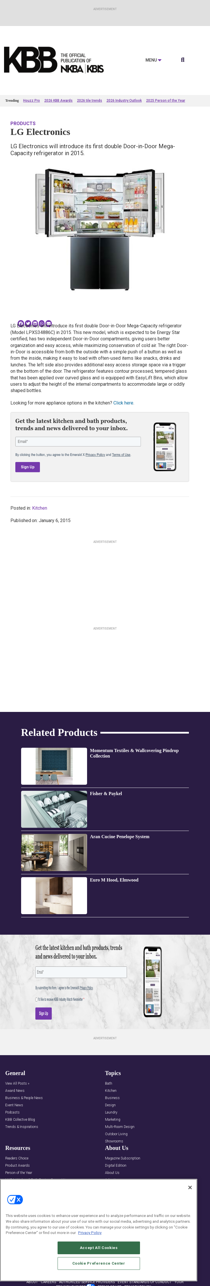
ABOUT (32, 1282)
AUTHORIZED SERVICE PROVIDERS (87, 1282)
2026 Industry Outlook (124, 101)
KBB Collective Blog (20, 1120)
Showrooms (114, 1141)
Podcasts (12, 1112)
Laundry (111, 1112)
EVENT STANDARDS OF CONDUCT (145, 1282)
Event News (14, 1105)
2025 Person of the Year (165, 101)
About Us (112, 1173)
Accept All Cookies (99, 1248)
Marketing (112, 1120)
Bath (108, 1083)
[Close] (190, 1187)
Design (110, 1105)
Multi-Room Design (120, 1127)
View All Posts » (17, 1083)
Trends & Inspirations (21, 1127)
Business (112, 1098)
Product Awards (17, 1166)
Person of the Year (18, 1173)
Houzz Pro (31, 101)
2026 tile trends (89, 101)
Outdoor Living (116, 1134)
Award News (15, 1091)
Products (23, 123)
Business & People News (24, 1098)
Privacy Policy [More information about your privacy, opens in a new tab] (90, 1233)
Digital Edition (115, 1166)
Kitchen (39, 508)
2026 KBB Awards (58, 101)
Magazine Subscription (122, 1158)
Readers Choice (16, 1158)
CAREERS (48, 1282)
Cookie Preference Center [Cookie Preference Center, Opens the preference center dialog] (98, 1263)
